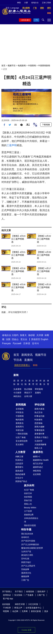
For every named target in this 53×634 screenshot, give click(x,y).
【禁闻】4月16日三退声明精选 (18, 287)
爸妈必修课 (20, 474)
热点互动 (38, 412)
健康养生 (38, 452)
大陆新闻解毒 (40, 444)
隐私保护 (41, 591)
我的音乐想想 (30, 525)
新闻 (16, 375)
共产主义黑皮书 (28, 566)
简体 (49, 3)
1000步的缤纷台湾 (31, 520)
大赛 (26, 3)
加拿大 (23, 335)
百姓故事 (25, 569)
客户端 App (8, 598)
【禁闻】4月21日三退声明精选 (18, 255)
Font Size (28, 124)
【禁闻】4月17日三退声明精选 (44, 271)
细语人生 (38, 448)
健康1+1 (36, 456)
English (44, 339)
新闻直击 (20, 423)
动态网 (15, 611)
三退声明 (12, 145)
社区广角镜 (21, 437)
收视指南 (30, 591)
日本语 (26, 343)
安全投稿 (18, 595)
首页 (3, 65)
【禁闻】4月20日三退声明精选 (44, 255)
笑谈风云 (19, 460)
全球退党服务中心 (33, 608)
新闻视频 (21, 404)
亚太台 (23, 339)
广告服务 (29, 595)
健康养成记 (38, 467)
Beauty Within (30, 507)
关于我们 (19, 591)
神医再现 (37, 471)
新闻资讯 (27, 354)
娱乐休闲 (29, 485)
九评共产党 (26, 551)
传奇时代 (25, 537)
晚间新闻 (20, 419)
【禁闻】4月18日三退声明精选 (18, 271)
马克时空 (38, 441)
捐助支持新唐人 (22, 365)
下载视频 (46, 124)
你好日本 (28, 493)
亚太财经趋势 (22, 441)
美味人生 (28, 504)
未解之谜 (19, 456)
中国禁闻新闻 (44, 65)
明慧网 (6, 611)
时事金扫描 (39, 416)
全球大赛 (28, 396)
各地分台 (35, 3)
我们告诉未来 (27, 534)
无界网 (25, 611)
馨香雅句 (19, 467)
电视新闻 (22, 65)
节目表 (17, 359)
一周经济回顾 (22, 434)
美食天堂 (28, 500)
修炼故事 (25, 576)
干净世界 (7, 608)
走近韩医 (37, 474)
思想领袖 (38, 423)
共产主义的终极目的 (30, 544)
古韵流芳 (19, 463)
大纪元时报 (33, 604)
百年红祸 (25, 558)
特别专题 (26, 529)
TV (37, 20)
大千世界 (28, 511)
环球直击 (20, 412)
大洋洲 (39, 335)
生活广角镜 (29, 490)
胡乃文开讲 (38, 463)
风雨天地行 (26, 562)
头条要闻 (17, 389)
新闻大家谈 (39, 409)
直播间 (28, 359)
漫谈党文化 (26, 573)
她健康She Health (41, 460)
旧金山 (15, 339)
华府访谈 (20, 430)
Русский (17, 343)
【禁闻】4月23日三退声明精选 (18, 239)
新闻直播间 (25, 20)
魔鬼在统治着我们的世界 (32, 548)
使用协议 (7, 595)
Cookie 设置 (26, 630)
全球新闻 (20, 409)
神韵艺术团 (20, 604)
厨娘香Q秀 (28, 515)
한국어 (35, 343)
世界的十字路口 (41, 437)
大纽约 (15, 335)
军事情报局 (39, 430)
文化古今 (19, 478)
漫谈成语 (19, 471)
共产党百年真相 (28, 541)
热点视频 (28, 389)
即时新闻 (39, 389)
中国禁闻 (32, 65)
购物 (35, 365)
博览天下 (28, 393)
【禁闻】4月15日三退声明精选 (44, 287)
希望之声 (18, 608)
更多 (46, 611)
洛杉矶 (31, 335)
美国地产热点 (21, 481)
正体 (44, 3)
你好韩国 (28, 497)
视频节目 (12, 65)
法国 (8, 339)
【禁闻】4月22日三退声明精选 (44, 239)
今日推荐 (17, 393)
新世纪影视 (36, 611)
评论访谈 (39, 404)
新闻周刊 (20, 427)
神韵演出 (17, 396)
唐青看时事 (39, 434)
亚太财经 (20, 444)
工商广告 (25, 580)
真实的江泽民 (27, 555)
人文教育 (20, 452)
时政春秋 (38, 419)
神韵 (19, 3)
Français (6, 343)
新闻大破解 (39, 427)
